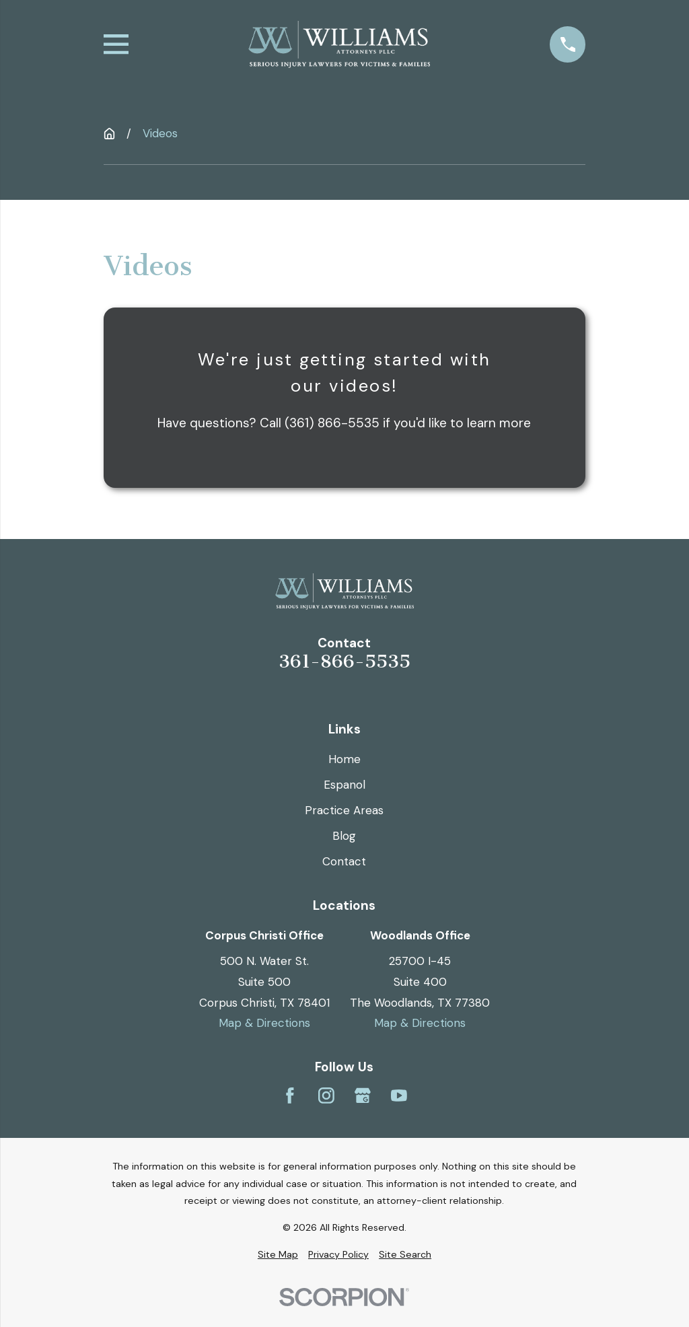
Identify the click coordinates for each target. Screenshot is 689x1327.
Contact (344, 861)
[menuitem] (278, 1255)
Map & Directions (264, 1022)
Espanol (344, 784)
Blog (344, 835)
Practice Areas (344, 810)
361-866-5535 (344, 662)
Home (344, 759)
